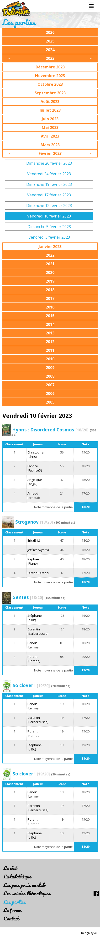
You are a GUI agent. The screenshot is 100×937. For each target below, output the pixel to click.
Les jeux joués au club (24, 885)
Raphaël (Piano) (33, 561)
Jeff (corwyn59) (38, 550)
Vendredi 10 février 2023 (49, 216)
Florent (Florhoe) (33, 658)
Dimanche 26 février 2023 (49, 163)
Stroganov (34, 522)
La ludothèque (17, 876)
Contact (11, 918)
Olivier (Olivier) (37, 573)
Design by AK (89, 933)
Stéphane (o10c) (34, 617)
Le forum (12, 910)
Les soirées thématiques (27, 893)
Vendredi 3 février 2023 (49, 237)
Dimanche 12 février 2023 (49, 205)
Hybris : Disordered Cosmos (50, 430)
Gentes (27, 597)
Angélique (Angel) (34, 482)
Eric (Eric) (33, 540)
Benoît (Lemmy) (33, 645)
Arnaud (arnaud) (33, 495)
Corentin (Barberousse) (37, 631)
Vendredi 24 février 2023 (49, 173)
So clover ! (31, 685)
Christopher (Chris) (36, 454)
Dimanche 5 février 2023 (49, 226)
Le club (10, 868)
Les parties (15, 901)
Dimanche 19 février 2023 (49, 184)
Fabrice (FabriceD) (34, 468)
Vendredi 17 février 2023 (49, 195)
